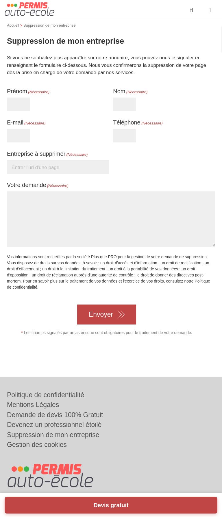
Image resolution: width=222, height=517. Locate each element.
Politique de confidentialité (45, 395)
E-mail (26, 122)
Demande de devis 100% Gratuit (55, 415)
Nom (130, 91)
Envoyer (101, 314)
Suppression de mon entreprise (53, 435)
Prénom (28, 91)
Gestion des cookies (37, 444)
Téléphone (137, 122)
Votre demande (38, 185)
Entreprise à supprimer (47, 154)
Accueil (13, 25)
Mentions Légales (33, 404)
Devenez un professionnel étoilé (54, 424)
